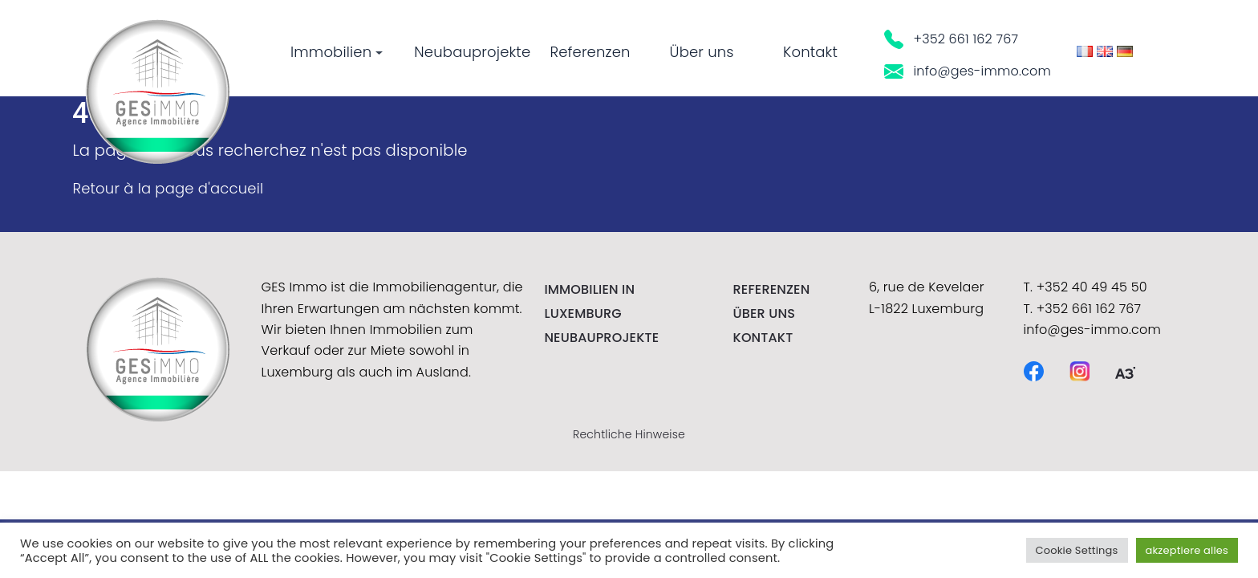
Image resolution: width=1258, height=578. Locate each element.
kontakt (763, 337)
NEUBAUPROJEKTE (601, 337)
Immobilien (336, 52)
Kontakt (810, 52)
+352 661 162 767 (951, 39)
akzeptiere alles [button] (1187, 550)
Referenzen (590, 52)
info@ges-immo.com (967, 72)
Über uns (702, 52)
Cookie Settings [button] (1077, 550)
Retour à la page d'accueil (167, 188)
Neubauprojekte (472, 52)
